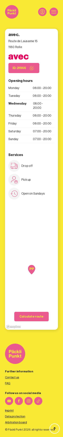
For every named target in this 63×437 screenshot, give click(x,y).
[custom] (38, 401)
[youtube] (9, 401)
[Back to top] (55, 428)
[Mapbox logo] (13, 327)
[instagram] (29, 401)
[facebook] (19, 401)
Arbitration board (16, 422)
